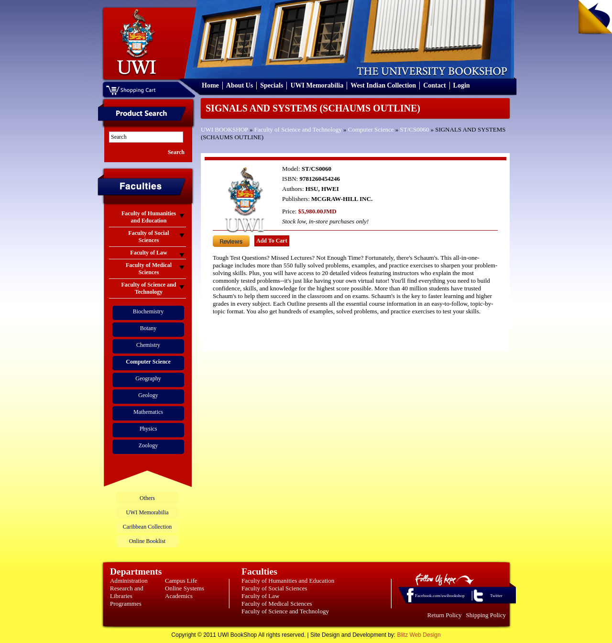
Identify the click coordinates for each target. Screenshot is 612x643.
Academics (179, 595)
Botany (148, 328)
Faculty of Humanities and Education (287, 580)
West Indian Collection (383, 85)
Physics (148, 428)
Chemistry (148, 345)
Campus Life (181, 580)
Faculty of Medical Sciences (276, 603)
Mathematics (148, 412)
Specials (271, 85)
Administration (129, 580)
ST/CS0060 (414, 129)
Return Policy (444, 615)
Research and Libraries (126, 592)
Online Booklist (147, 541)
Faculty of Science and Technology (298, 129)
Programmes (126, 603)
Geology (148, 395)
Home (210, 85)
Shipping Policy (486, 615)
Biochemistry (148, 311)
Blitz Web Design (419, 635)
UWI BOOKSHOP (224, 129)
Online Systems (184, 588)
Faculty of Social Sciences (274, 588)
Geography (148, 378)
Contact (434, 85)
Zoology (148, 445)
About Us (239, 85)
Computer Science (371, 129)
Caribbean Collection (147, 526)
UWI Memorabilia (316, 85)
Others (147, 498)
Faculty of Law (260, 595)
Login (461, 85)
